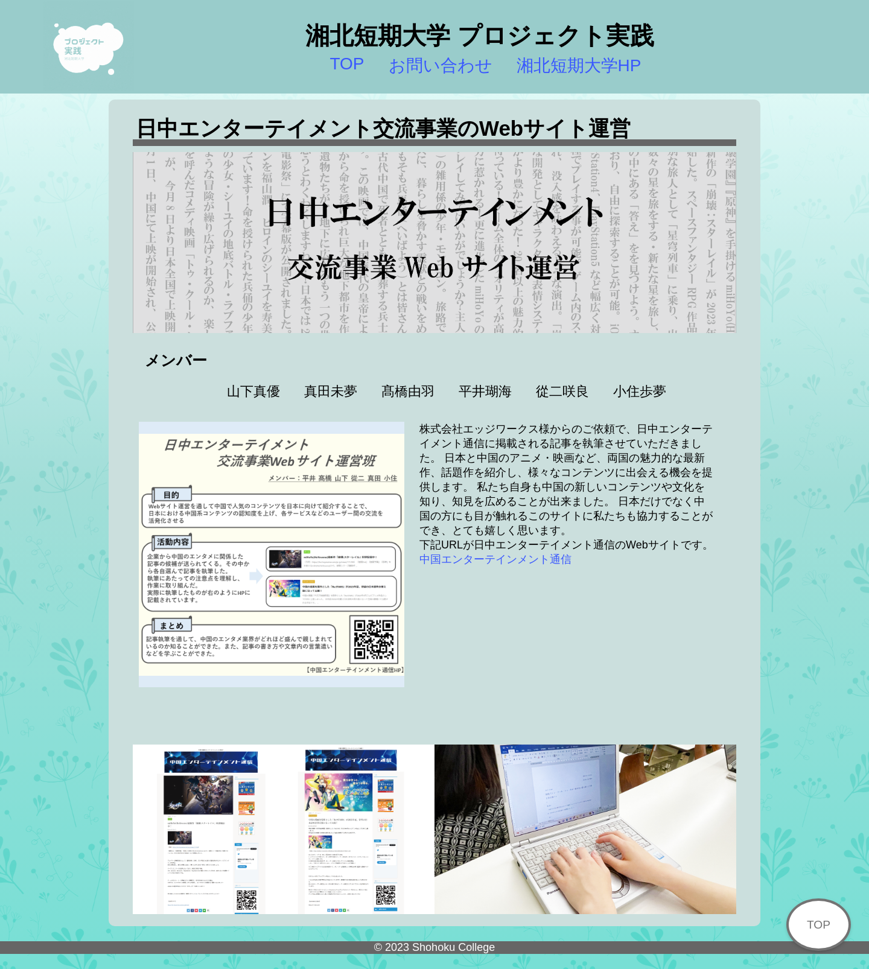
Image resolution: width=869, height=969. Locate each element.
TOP (346, 63)
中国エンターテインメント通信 (495, 559)
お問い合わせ (440, 65)
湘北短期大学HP (579, 65)
